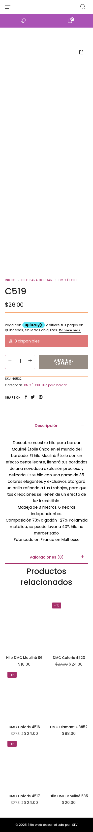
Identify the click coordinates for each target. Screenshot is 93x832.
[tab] (46, 425)
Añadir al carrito (63, 362)
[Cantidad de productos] (20, 360)
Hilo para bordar (37, 280)
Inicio (10, 280)
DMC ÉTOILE (68, 280)
